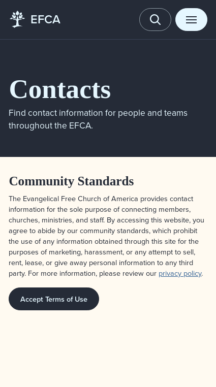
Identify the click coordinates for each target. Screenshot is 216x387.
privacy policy (180, 273)
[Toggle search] (155, 19)
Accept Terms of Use (53, 299)
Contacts (60, 89)
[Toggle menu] (191, 19)
